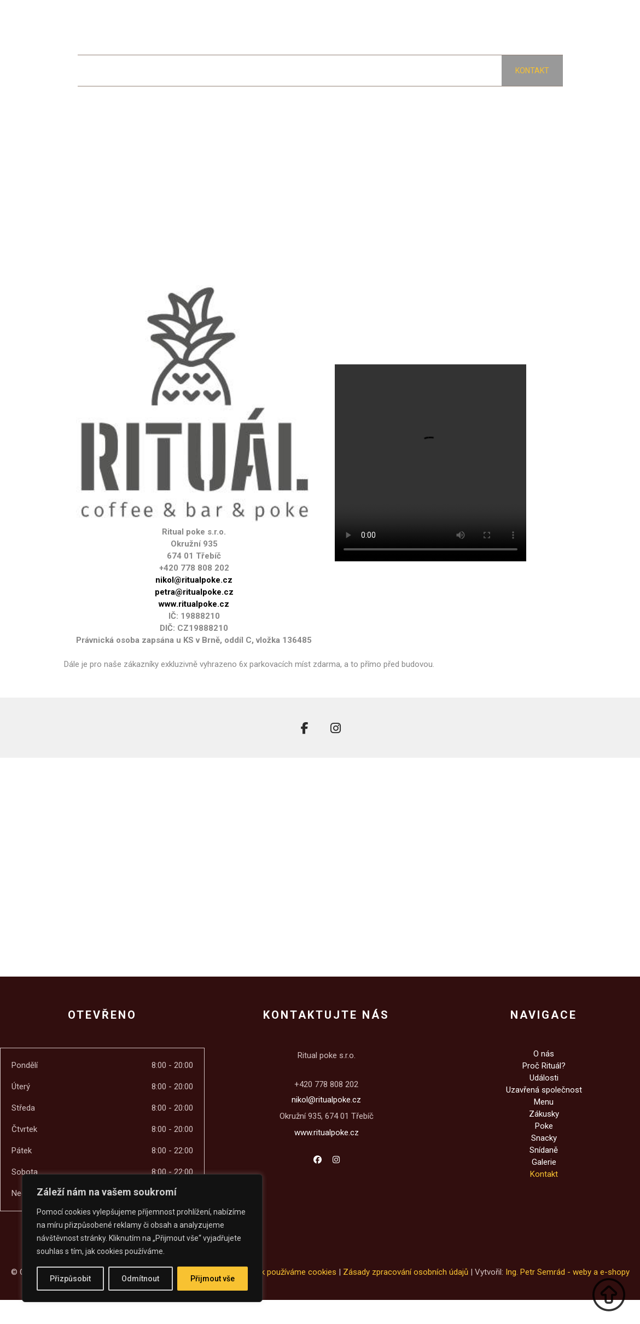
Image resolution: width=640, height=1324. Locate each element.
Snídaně (544, 1150)
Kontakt (544, 1174)
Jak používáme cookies (294, 1272)
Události (544, 1078)
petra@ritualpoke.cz (194, 592)
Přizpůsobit (70, 1278)
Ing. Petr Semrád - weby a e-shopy (567, 1272)
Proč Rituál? (544, 1066)
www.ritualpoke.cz (194, 604)
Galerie (544, 1162)
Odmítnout (140, 1278)
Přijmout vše (212, 1278)
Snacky (544, 1138)
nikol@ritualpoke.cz (193, 580)
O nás (543, 1054)
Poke (544, 1126)
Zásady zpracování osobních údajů (405, 1272)
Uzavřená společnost (544, 1090)
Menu (544, 1102)
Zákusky (544, 1114)
